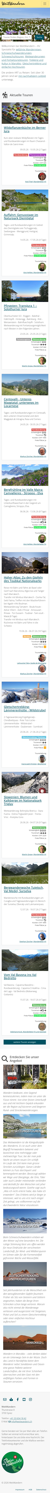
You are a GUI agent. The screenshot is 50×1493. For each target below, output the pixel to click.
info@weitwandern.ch (21, 1421)
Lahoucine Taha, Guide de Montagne (31, 663)
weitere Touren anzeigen (24, 1042)
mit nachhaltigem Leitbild (32, 76)
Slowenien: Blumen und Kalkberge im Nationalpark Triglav (23, 800)
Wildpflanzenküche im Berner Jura (25, 129)
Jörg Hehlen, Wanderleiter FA (34, 272)
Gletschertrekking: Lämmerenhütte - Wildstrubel (25, 708)
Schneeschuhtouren (13, 56)
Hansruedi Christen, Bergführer (33, 764)
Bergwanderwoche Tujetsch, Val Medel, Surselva (24, 889)
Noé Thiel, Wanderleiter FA (35, 181)
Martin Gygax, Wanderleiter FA (34, 366)
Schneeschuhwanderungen (17, 53)
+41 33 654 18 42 (18, 1418)
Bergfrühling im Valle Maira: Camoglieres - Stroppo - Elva (23, 491)
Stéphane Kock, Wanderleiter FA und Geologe (28, 1032)
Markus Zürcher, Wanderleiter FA (33, 456)
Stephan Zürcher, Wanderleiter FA (32, 941)
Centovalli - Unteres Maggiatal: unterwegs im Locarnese (21, 402)
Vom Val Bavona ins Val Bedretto (20, 976)
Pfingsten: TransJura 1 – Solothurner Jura (20, 307)
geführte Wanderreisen (28, 49)
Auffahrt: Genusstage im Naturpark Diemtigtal (21, 216)
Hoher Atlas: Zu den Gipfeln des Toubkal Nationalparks (23, 579)
